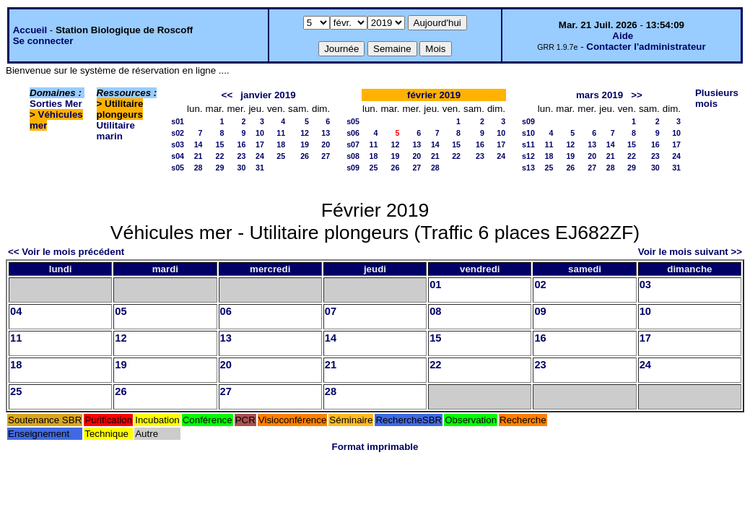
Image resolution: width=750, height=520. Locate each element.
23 (241, 156)
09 (540, 311)
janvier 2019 (267, 95)
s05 (177, 167)
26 (304, 156)
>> (636, 95)
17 (260, 144)
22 (220, 156)
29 (220, 167)
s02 (177, 133)
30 (241, 167)
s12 (528, 156)
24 (260, 156)
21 (198, 156)
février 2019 (434, 95)
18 (280, 144)
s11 (528, 144)
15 (220, 144)
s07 (352, 144)
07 (330, 311)
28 (198, 167)
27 (325, 156)
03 (645, 284)
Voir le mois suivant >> (690, 251)
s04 (177, 156)
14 (198, 144)
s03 (177, 144)
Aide (622, 35)
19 (304, 144)
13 (325, 133)
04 (16, 311)
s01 (177, 121)
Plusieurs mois (716, 98)
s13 (528, 167)
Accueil (30, 30)
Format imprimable (375, 446)
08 (435, 311)
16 (241, 144)
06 (226, 311)
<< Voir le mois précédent (66, 251)
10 (260, 133)
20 (325, 144)
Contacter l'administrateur (645, 46)
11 (280, 133)
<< (227, 95)
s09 (352, 167)
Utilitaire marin (116, 131)
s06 (352, 133)
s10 (528, 133)
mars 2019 (599, 95)
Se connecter (43, 40)
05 (120, 311)
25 (280, 156)
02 (540, 284)
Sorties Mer (56, 103)
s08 (352, 156)
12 (304, 133)
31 (260, 167)
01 (435, 284)
